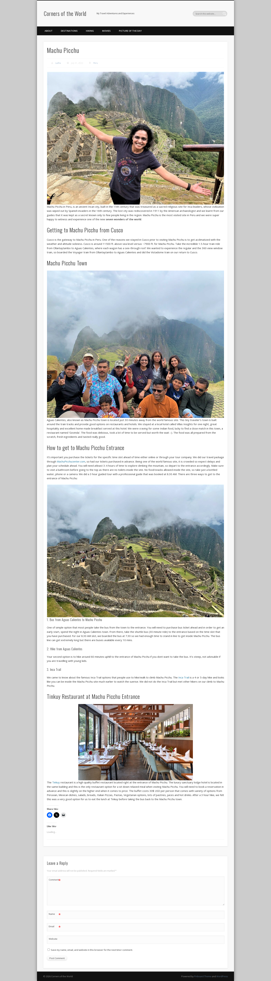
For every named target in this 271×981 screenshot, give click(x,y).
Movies (106, 30)
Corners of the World (65, 13)
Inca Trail (183, 677)
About (49, 30)
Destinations (69, 30)
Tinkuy (56, 782)
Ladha (58, 63)
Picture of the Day (130, 30)
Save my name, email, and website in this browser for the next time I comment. (92, 949)
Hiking (90, 30)
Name (55, 914)
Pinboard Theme (202, 976)
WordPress (222, 976)
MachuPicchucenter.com (71, 461)
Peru (95, 63)
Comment (55, 880)
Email (55, 926)
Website (53, 938)
